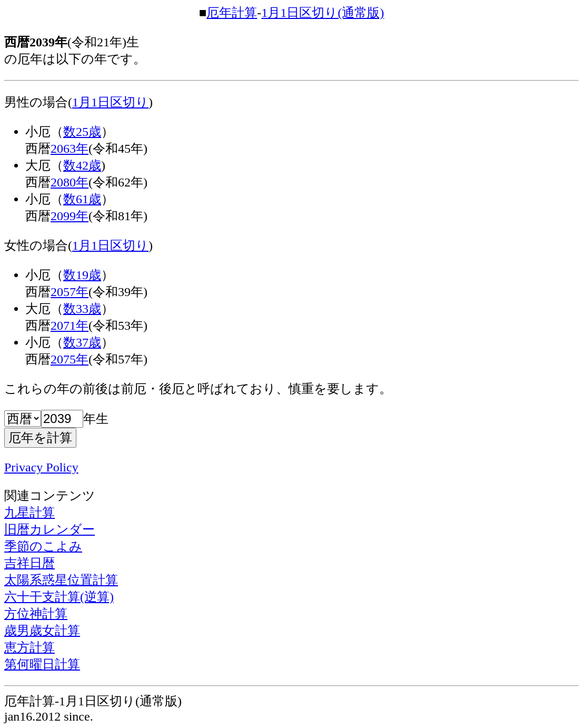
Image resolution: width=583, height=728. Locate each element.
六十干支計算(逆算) (59, 597)
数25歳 (82, 132)
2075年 (69, 359)
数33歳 (82, 309)
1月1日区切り (110, 102)
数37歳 (82, 342)
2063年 (69, 148)
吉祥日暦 (29, 563)
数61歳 (82, 199)
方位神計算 (35, 614)
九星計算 (29, 512)
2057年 (69, 292)
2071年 (69, 325)
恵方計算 (29, 647)
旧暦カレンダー (49, 529)
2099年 (69, 216)
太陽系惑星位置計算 (61, 580)
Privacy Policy (41, 467)
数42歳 (82, 165)
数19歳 (82, 275)
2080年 (69, 182)
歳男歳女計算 (42, 630)
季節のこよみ (43, 546)
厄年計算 (231, 12)
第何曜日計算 (42, 664)
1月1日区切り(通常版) (322, 12)
